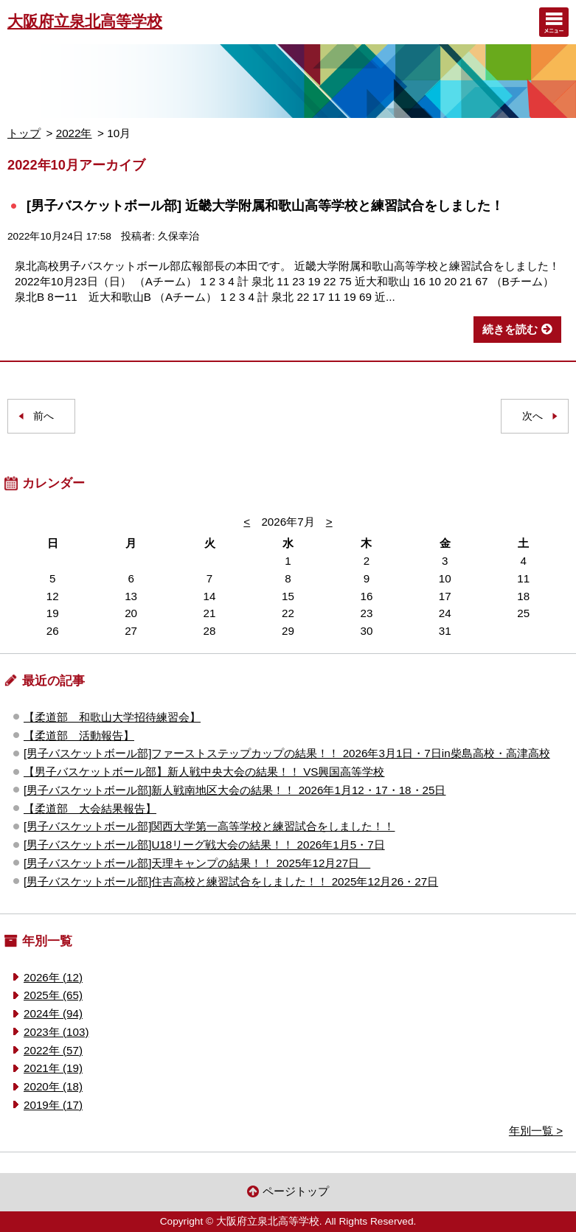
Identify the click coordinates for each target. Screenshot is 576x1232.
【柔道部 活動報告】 (79, 735)
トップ (24, 133)
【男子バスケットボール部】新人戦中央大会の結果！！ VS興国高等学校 (204, 771)
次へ (532, 416)
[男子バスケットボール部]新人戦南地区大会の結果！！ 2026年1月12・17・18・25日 (234, 790)
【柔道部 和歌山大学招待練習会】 (112, 717)
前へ (43, 416)
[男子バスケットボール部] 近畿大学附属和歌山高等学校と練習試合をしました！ (265, 205)
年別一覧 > (536, 1130)
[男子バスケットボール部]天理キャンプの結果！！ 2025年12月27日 (197, 863)
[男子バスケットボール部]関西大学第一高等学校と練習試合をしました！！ (209, 826)
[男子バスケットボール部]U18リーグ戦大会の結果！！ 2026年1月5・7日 (204, 844)
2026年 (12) (53, 977)
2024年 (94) (53, 1013)
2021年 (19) (53, 1068)
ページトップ (296, 1191)
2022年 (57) (53, 1050)
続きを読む (510, 329)
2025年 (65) (53, 995)
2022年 (74, 133)
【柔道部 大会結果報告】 (90, 808)
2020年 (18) (53, 1086)
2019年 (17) (53, 1105)
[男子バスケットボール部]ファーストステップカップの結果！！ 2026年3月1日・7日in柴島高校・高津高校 (287, 753)
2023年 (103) (56, 1032)
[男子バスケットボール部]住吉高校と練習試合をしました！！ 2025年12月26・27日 (231, 881)
